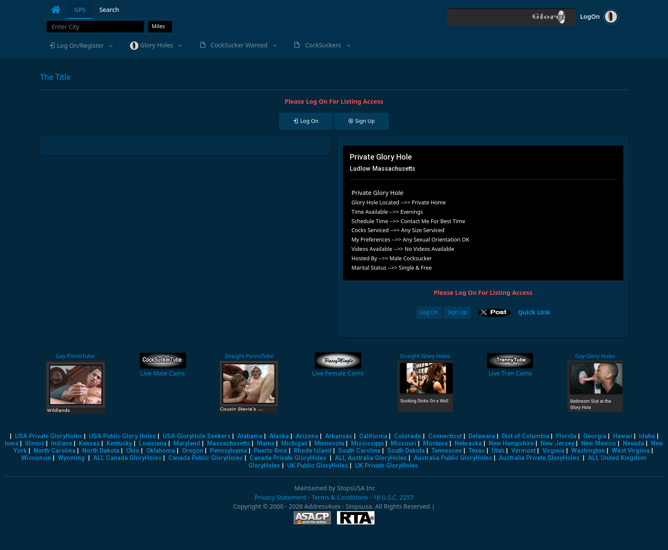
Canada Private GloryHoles (288, 458)
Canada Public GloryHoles (205, 458)
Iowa (11, 443)
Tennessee (447, 450)
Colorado (407, 436)
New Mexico (598, 443)
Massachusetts (228, 443)
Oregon (192, 450)
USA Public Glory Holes (122, 436)
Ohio (132, 450)
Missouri (403, 443)
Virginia (553, 450)
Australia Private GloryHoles (539, 458)
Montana (435, 443)
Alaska (279, 436)
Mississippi (367, 443)
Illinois (34, 443)
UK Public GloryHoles (317, 465)
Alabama (249, 436)
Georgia (594, 436)
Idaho (647, 436)
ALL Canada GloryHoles (127, 458)
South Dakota (406, 450)
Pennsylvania (228, 450)
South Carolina (359, 450)
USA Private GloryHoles (48, 436)
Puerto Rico (270, 450)
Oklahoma (160, 450)
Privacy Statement (280, 497)
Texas (477, 450)
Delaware (482, 436)
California (373, 436)
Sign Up (457, 312)
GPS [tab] (80, 10)
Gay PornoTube (75, 356)
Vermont (523, 450)
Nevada (633, 443)
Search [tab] (109, 10)
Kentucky (119, 443)
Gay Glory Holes (595, 356)
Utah (498, 450)
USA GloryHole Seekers (196, 436)
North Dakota (100, 450)
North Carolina (54, 450)
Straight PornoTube (249, 356)
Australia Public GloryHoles (453, 458)
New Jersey (557, 443)
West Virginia (631, 450)
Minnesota (329, 443)
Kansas (89, 443)
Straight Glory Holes (425, 356)
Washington (588, 450)
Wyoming (71, 458)
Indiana (61, 443)
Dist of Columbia (525, 436)
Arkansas (338, 436)
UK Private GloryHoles (386, 465)
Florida (566, 436)
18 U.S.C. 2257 (393, 497)
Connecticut (445, 436)
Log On (429, 312)
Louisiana (153, 443)
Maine (265, 443)
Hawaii (622, 436)
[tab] (55, 10)
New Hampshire (511, 443)
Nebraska (468, 443)
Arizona (307, 436)
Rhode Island (312, 450)
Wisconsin (36, 458)
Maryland (186, 443)
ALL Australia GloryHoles (371, 458)
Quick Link (534, 312)
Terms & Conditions (339, 497)
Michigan (294, 443)
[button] (80, 46)
